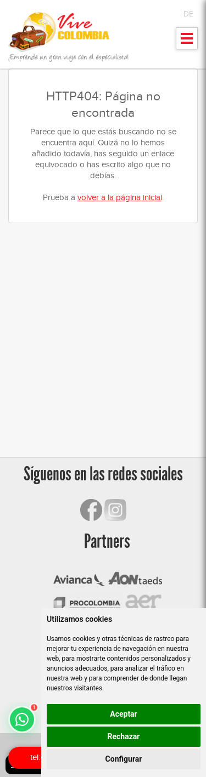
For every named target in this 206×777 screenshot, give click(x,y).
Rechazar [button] (124, 736)
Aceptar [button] (123, 714)
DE (188, 14)
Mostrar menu (187, 42)
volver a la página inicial (119, 197)
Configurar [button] (123, 759)
